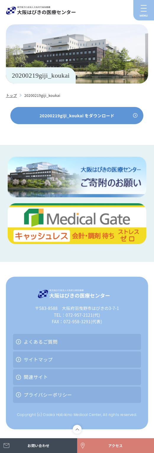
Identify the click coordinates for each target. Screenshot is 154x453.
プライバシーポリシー (48, 394)
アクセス (115, 445)
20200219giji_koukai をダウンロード (77, 116)
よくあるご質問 (41, 341)
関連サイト (36, 376)
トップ (11, 95)
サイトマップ (38, 359)
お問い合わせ (38, 445)
